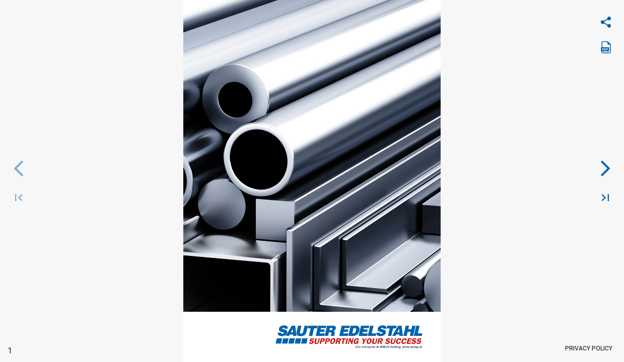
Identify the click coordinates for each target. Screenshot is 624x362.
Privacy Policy (588, 348)
